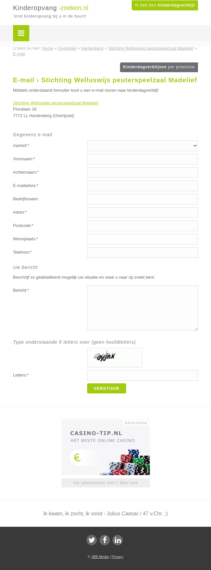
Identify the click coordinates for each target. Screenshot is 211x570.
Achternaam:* (26, 172)
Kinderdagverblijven (159, 67)
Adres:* (20, 212)
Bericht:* (21, 290)
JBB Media (100, 557)
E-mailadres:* (25, 185)
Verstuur (107, 388)
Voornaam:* (24, 158)
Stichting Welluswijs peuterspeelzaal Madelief (55, 102)
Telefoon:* (22, 252)
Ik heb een (165, 5)
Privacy (117, 557)
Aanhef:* (21, 145)
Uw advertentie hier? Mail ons (105, 482)
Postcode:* (23, 225)
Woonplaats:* (25, 238)
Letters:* (21, 375)
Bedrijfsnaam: (26, 198)
